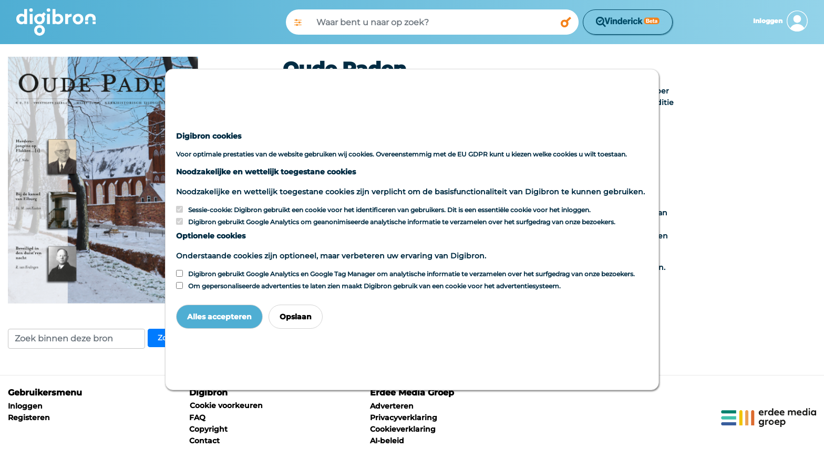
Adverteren (392, 406)
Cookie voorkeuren (226, 405)
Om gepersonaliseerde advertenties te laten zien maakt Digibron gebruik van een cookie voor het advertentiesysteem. (374, 286)
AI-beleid (387, 440)
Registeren (29, 417)
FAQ (197, 417)
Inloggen (25, 406)
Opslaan (296, 316)
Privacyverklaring (403, 417)
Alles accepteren (219, 316)
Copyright (208, 429)
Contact (204, 440)
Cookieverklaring (403, 429)
